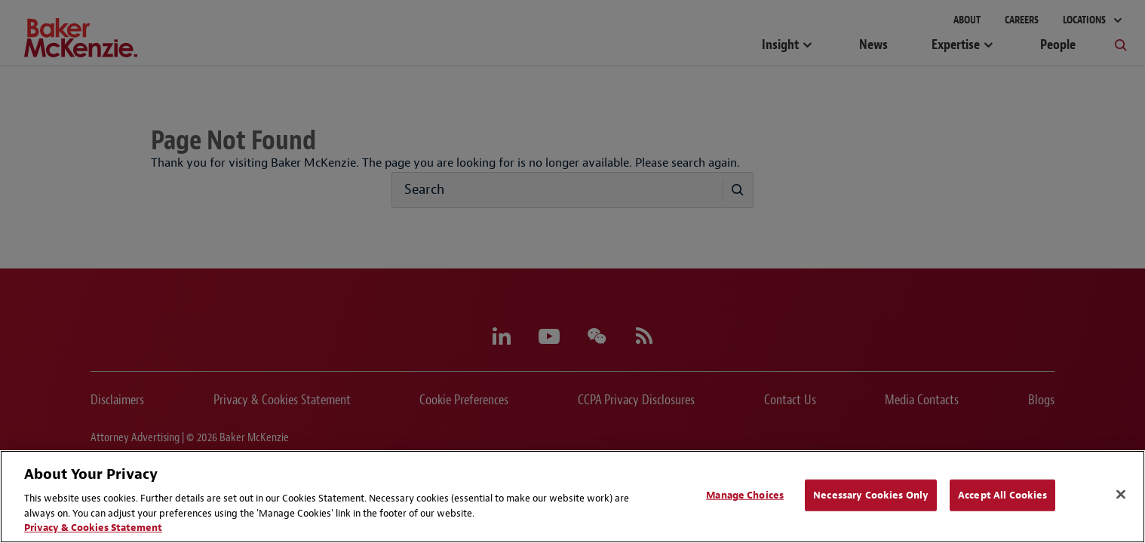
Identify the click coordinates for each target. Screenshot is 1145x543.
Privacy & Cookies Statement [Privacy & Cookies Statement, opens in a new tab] (93, 527)
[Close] (1120, 494)
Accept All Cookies (1002, 495)
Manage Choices (745, 495)
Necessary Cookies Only (871, 495)
